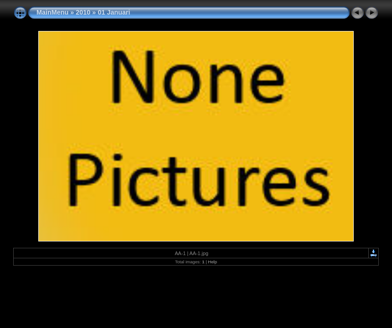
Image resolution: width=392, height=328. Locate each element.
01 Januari (114, 12)
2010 (83, 12)
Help (212, 261)
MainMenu (52, 12)
